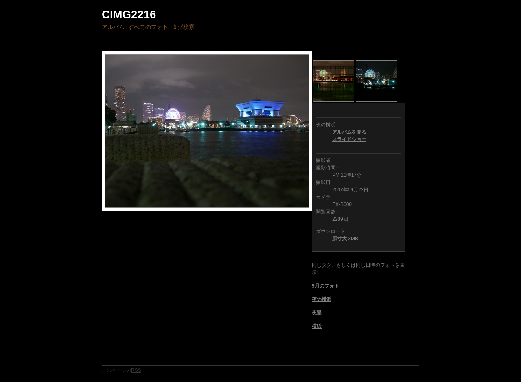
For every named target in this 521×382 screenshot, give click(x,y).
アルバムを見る (349, 132)
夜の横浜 (321, 299)
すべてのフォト (148, 27)
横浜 (317, 326)
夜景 (317, 313)
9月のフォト (325, 286)
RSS (136, 370)
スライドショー (349, 139)
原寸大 (339, 238)
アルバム (113, 27)
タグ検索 (183, 27)
